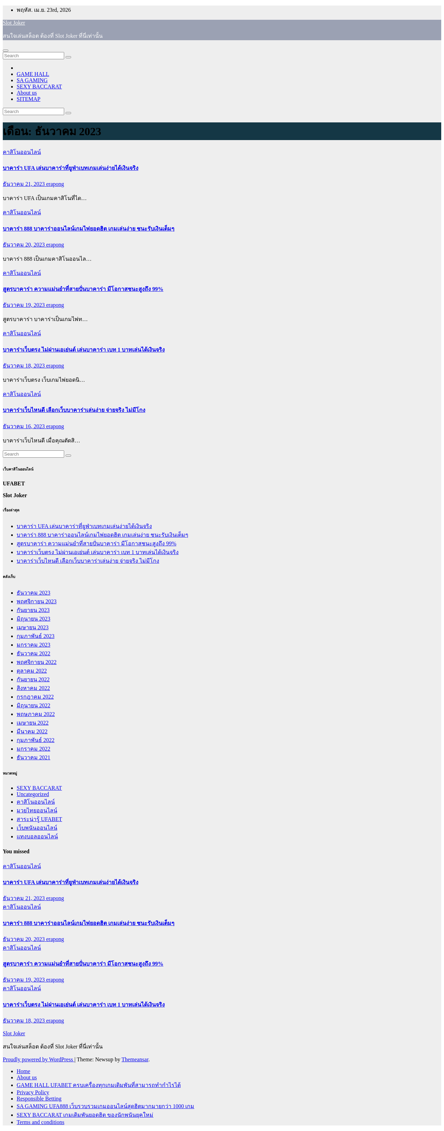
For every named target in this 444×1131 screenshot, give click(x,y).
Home (23, 1071)
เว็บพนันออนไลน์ (37, 828)
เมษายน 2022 (33, 723)
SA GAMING (32, 80)
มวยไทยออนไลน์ (37, 810)
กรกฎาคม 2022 (35, 697)
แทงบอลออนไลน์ (37, 836)
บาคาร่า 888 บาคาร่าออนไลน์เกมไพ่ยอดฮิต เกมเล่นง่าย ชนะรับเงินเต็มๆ (88, 229)
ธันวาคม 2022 (33, 653)
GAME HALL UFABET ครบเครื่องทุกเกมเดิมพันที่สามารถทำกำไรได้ (99, 1085)
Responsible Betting (39, 1099)
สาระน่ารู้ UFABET (39, 819)
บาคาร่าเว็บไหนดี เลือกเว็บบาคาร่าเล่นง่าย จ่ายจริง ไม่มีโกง (74, 410)
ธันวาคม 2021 (33, 757)
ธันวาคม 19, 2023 (24, 305)
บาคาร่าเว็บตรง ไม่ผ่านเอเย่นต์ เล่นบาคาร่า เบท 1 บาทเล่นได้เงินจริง (84, 350)
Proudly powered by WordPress (38, 1059)
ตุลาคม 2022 (32, 671)
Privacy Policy (33, 1092)
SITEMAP (28, 99)
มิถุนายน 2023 (33, 619)
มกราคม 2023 (33, 645)
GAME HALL (33, 74)
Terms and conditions (41, 1122)
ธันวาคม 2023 (33, 593)
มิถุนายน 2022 (33, 705)
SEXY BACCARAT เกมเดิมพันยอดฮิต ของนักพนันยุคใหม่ (85, 1115)
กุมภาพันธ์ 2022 (35, 740)
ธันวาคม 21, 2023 (24, 184)
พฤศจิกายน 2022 (37, 662)
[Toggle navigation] (5, 51)
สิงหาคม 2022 (33, 688)
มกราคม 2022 (33, 749)
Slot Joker (14, 23)
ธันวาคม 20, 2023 (24, 245)
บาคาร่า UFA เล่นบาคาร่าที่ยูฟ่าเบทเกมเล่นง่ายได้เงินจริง (70, 168)
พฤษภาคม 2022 (36, 714)
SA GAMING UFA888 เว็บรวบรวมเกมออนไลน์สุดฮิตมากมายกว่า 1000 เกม (105, 1106)
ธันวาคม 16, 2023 (24, 426)
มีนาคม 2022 (32, 731)
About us (27, 93)
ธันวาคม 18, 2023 (24, 366)
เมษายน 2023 (33, 627)
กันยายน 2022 (33, 679)
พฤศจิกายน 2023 (37, 601)
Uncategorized (33, 794)
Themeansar (134, 1059)
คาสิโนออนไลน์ (22, 152)
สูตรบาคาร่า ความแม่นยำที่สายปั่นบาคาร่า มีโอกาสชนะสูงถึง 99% (83, 289)
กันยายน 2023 (33, 610)
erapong (55, 184)
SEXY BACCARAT (39, 86)
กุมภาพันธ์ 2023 (35, 636)
